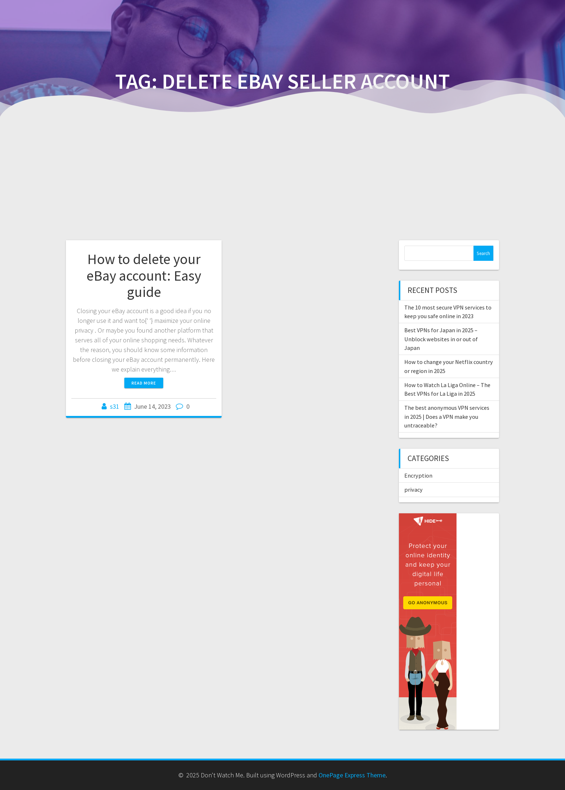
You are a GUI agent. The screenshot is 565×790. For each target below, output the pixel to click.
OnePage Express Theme (352, 775)
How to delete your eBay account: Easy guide (143, 275)
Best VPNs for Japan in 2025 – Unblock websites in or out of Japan (441, 338)
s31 (114, 406)
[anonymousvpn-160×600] (428, 518)
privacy (413, 489)
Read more (144, 383)
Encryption (418, 475)
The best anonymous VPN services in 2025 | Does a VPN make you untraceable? (446, 416)
